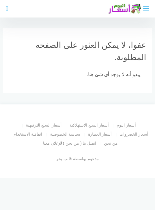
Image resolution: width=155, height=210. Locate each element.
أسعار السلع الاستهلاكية (89, 125)
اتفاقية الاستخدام (27, 134)
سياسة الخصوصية (65, 134)
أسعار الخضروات (134, 134)
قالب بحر (64, 158)
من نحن (111, 143)
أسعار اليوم (126, 125)
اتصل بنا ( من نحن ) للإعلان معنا (70, 143)
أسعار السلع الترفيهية (44, 125)
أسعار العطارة (100, 134)
